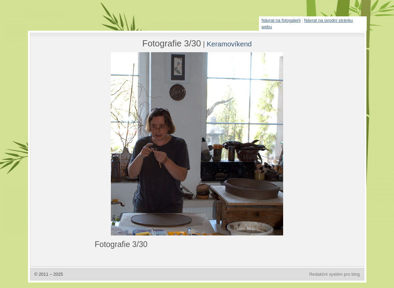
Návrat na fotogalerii (281, 20)
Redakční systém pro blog (334, 274)
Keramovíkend (229, 44)
